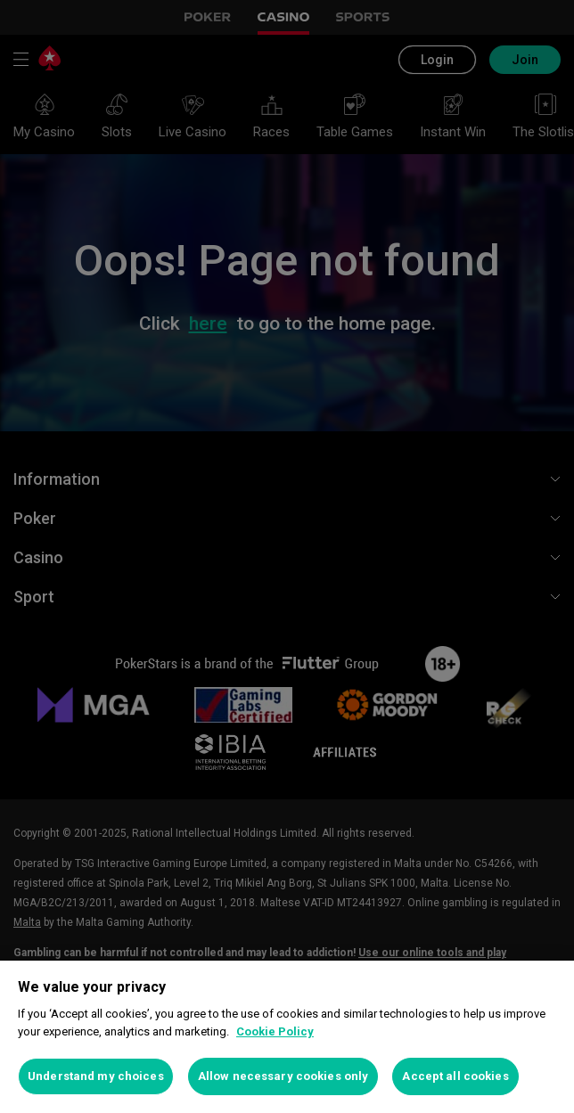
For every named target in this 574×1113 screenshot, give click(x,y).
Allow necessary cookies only (283, 1076)
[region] (287, 1037)
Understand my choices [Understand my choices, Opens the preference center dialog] (96, 1076)
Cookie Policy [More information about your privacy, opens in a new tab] (275, 1031)
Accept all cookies (455, 1076)
